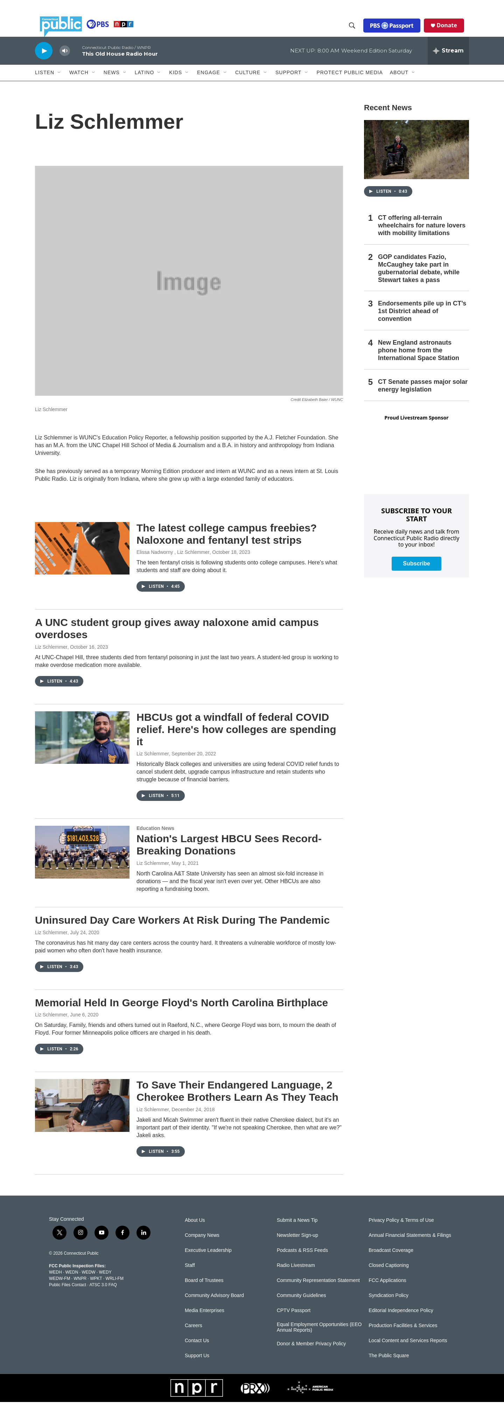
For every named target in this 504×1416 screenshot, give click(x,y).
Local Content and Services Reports (408, 1354)
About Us (195, 1234)
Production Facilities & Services (403, 1339)
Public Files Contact (67, 1298)
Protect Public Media (349, 86)
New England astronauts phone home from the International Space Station (418, 364)
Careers (193, 1339)
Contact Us (197, 1354)
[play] (43, 64)
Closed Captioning (388, 1279)
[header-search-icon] (357, 32)
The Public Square (389, 1369)
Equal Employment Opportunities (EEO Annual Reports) (319, 1341)
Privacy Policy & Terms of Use (401, 1234)
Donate (452, 32)
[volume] (65, 65)
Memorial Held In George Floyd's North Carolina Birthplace (181, 1016)
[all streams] (448, 65)
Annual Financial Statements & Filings (410, 1249)
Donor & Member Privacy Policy (311, 1357)
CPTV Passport (293, 1324)
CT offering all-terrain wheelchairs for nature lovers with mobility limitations (421, 239)
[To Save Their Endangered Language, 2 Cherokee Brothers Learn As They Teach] (82, 1119)
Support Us (197, 1369)
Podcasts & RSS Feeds (302, 1264)
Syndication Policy (388, 1309)
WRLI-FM (115, 1292)
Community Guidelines (301, 1309)
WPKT (96, 1292)
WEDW (88, 1286)
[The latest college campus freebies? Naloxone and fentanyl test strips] (82, 562)
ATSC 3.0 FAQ (103, 1298)
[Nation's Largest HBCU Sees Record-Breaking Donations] (82, 866)
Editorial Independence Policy (401, 1324)
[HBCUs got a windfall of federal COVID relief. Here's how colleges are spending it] (82, 751)
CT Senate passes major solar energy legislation (423, 399)
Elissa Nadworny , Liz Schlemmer (173, 566)
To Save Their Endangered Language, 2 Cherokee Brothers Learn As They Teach (237, 1105)
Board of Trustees (204, 1294)
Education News (155, 842)
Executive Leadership (208, 1264)
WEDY (105, 1286)
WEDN (71, 1286)
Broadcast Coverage (391, 1264)
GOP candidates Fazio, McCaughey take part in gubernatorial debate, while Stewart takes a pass (419, 282)
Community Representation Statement (318, 1294)
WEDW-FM (59, 1292)
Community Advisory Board (214, 1309)
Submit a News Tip (297, 1234)
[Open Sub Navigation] (59, 87)
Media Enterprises (204, 1324)
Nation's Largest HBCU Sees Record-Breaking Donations (229, 859)
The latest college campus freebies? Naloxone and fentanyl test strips (226, 548)
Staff (190, 1279)
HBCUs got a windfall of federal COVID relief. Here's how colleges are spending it (236, 743)
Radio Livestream (296, 1279)
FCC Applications (387, 1294)
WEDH (55, 1286)
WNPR (80, 1292)
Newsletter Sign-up (297, 1249)
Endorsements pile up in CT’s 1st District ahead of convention (422, 325)
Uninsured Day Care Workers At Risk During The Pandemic (182, 934)
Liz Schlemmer (51, 661)
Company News (202, 1249)
